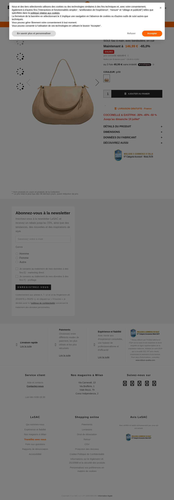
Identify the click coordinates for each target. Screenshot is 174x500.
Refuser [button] (131, 33)
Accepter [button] (152, 33)
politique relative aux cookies (44, 13)
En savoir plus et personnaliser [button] (34, 33)
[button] (160, 7)
